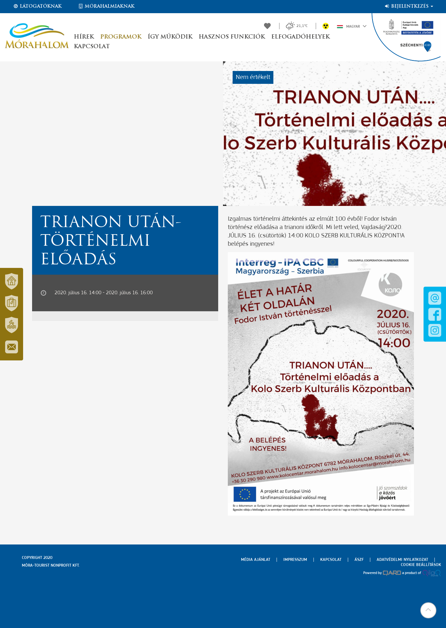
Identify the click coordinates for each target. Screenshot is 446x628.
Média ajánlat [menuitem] (255, 560)
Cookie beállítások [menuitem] (421, 565)
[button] (428, 610)
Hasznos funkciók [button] (232, 37)
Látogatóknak (37, 6)
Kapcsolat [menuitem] (330, 560)
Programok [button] (120, 37)
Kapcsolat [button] (92, 46)
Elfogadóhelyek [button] (300, 37)
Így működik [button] (170, 37)
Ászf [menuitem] (359, 560)
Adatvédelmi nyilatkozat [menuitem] (402, 560)
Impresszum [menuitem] (295, 560)
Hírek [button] (84, 37)
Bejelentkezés (408, 6)
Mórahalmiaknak (106, 6)
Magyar (352, 26)
